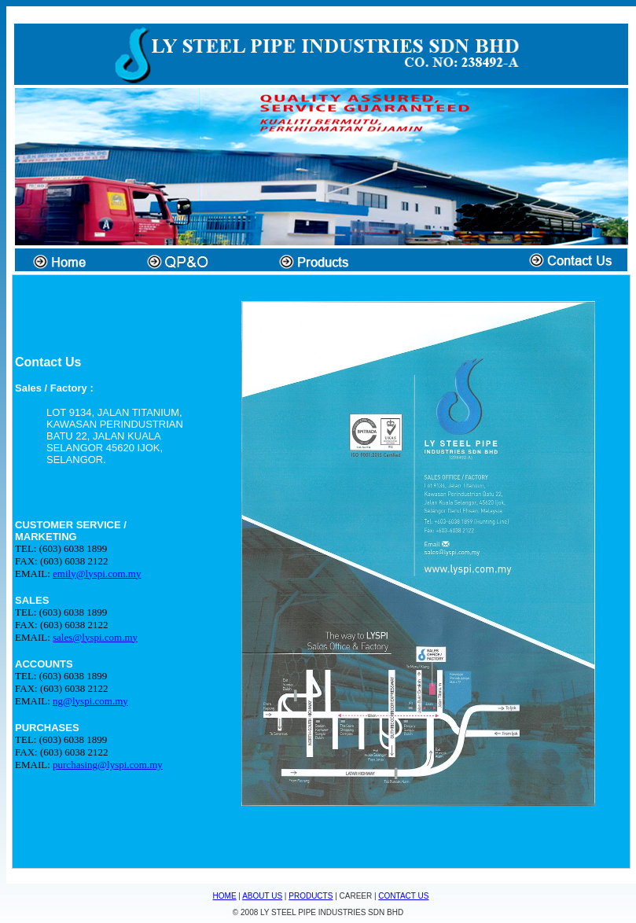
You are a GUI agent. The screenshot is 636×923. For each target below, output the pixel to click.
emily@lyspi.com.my (97, 573)
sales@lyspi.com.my (95, 637)
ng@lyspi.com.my (90, 701)
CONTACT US (403, 896)
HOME (225, 896)
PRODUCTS (311, 896)
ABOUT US (262, 896)
